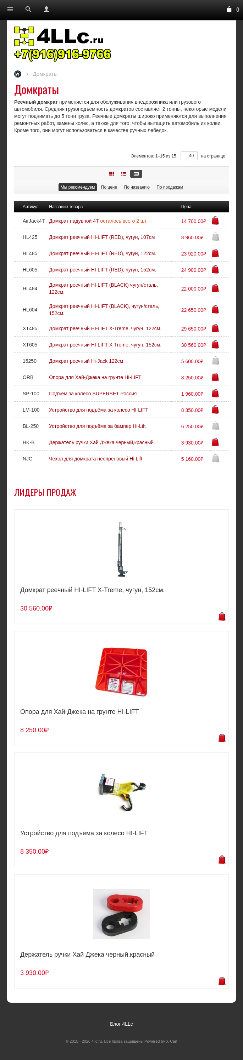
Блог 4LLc (121, 1024)
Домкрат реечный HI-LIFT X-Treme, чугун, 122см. (105, 328)
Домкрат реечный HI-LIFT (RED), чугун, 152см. (102, 270)
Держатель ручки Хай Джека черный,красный (101, 442)
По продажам (169, 187)
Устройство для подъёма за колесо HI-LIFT (98, 410)
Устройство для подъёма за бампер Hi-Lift (97, 426)
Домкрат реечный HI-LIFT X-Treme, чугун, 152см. (105, 345)
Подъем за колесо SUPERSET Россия (93, 393)
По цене (109, 187)
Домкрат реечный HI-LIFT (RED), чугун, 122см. (102, 253)
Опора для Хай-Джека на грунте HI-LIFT (95, 377)
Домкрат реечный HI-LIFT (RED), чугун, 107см (102, 237)
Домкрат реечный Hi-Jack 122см (86, 361)
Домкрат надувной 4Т (74, 221)
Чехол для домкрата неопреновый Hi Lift (95, 459)
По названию (137, 187)
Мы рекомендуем (78, 187)
